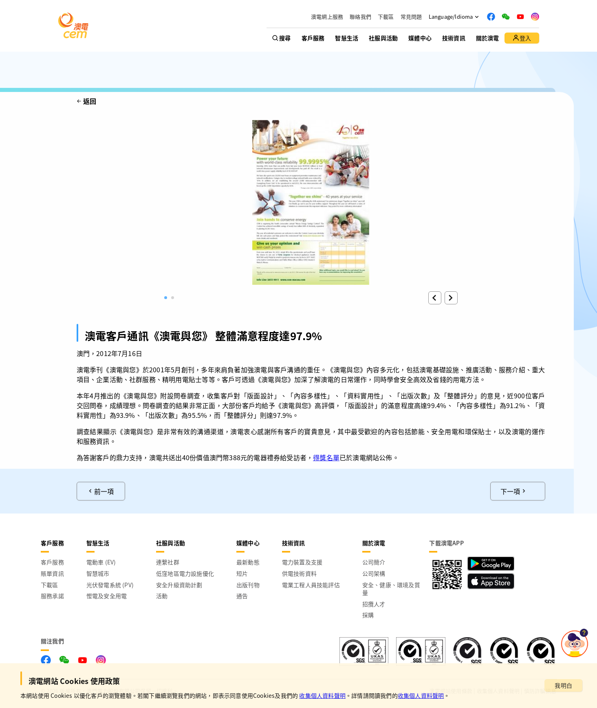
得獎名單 (326, 457)
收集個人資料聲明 (322, 695)
